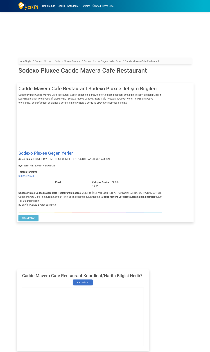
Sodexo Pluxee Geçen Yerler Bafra (102, 61)
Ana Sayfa (26, 61)
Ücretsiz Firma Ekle (102, 6)
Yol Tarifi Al (83, 282)
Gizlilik (61, 6)
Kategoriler (73, 6)
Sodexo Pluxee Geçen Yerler (45, 153)
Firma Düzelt (28, 218)
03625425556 (26, 176)
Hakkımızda (48, 6)
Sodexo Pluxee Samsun (68, 61)
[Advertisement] (105, 36)
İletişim (86, 6)
